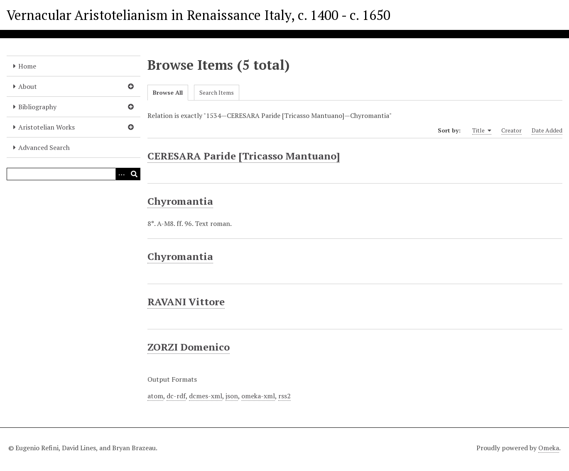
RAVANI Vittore (186, 301)
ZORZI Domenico (188, 346)
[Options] (121, 174)
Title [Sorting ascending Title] (481, 130)
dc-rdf (176, 395)
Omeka (548, 447)
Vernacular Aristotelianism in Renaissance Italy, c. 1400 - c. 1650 (198, 15)
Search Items (216, 92)
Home (27, 66)
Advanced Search (44, 147)
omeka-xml (258, 395)
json (232, 395)
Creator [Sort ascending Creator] (511, 130)
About (27, 86)
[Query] (73, 174)
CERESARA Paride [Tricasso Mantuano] (243, 155)
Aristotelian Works (46, 127)
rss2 (284, 395)
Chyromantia (180, 201)
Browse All (168, 92)
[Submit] (134, 174)
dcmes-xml (205, 395)
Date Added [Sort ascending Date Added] (547, 130)
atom (155, 395)
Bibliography (37, 106)
